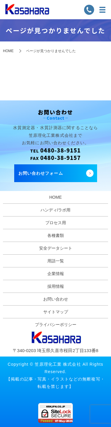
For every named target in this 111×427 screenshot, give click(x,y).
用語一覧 (55, 261)
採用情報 (55, 286)
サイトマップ (55, 311)
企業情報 (55, 273)
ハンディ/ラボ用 (56, 210)
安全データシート (55, 248)
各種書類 (55, 235)
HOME (8, 51)
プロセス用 (55, 222)
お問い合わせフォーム (40, 173)
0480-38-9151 (60, 150)
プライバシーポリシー (55, 324)
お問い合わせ (55, 299)
